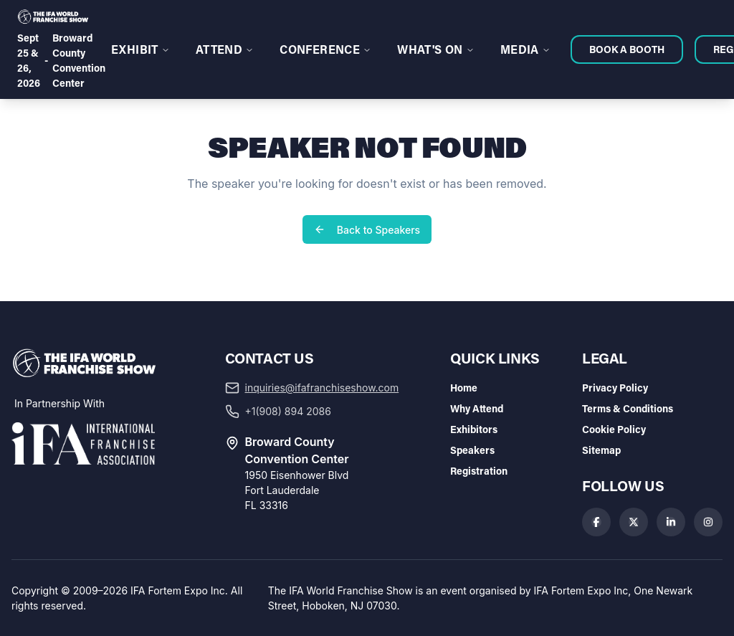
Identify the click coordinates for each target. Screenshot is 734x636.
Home (463, 387)
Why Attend (476, 408)
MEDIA (525, 49)
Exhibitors (473, 429)
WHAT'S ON (436, 49)
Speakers (472, 450)
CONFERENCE (325, 49)
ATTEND (225, 49)
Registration (478, 471)
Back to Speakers (367, 230)
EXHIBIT (140, 49)
